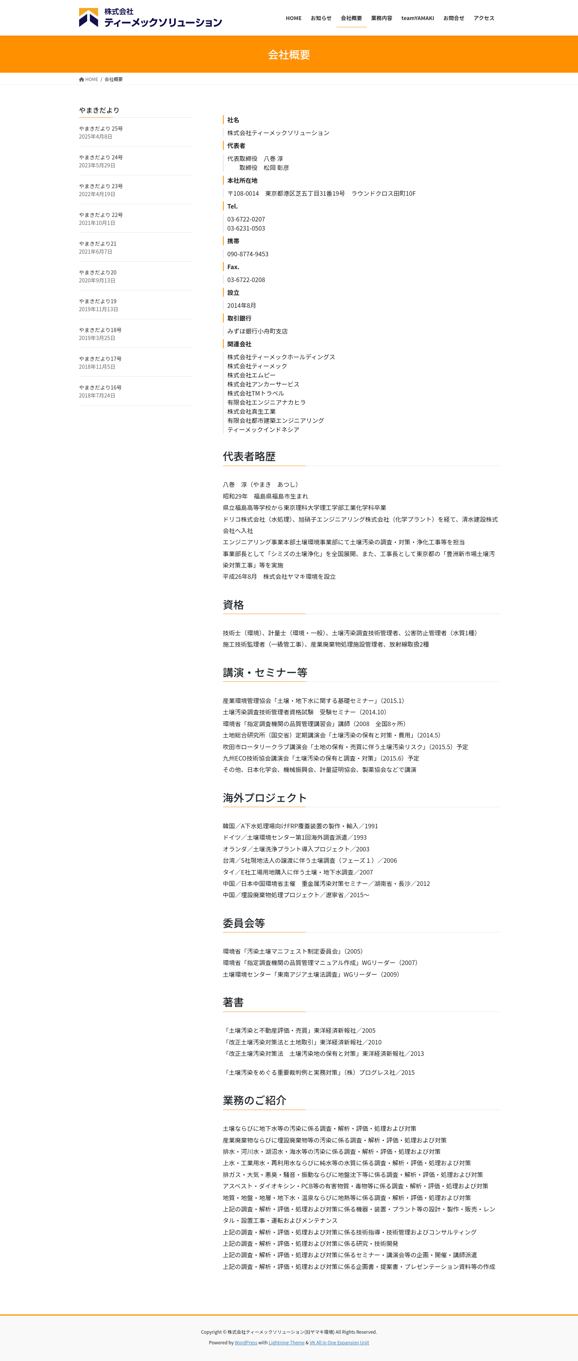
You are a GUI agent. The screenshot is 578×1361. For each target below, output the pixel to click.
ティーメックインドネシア (263, 429)
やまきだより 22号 (101, 214)
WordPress (246, 1342)
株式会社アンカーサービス (263, 383)
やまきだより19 (98, 301)
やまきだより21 (98, 243)
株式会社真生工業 (251, 411)
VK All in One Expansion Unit (339, 1342)
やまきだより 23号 (101, 186)
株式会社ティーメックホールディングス (281, 356)
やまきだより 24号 (101, 157)
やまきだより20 (98, 272)
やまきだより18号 (100, 330)
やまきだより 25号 (101, 128)
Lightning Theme (287, 1342)
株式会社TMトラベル (256, 393)
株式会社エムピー (251, 374)
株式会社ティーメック (257, 365)
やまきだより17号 (100, 358)
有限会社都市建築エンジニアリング (275, 420)
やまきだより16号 (100, 387)
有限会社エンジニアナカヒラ (266, 402)
